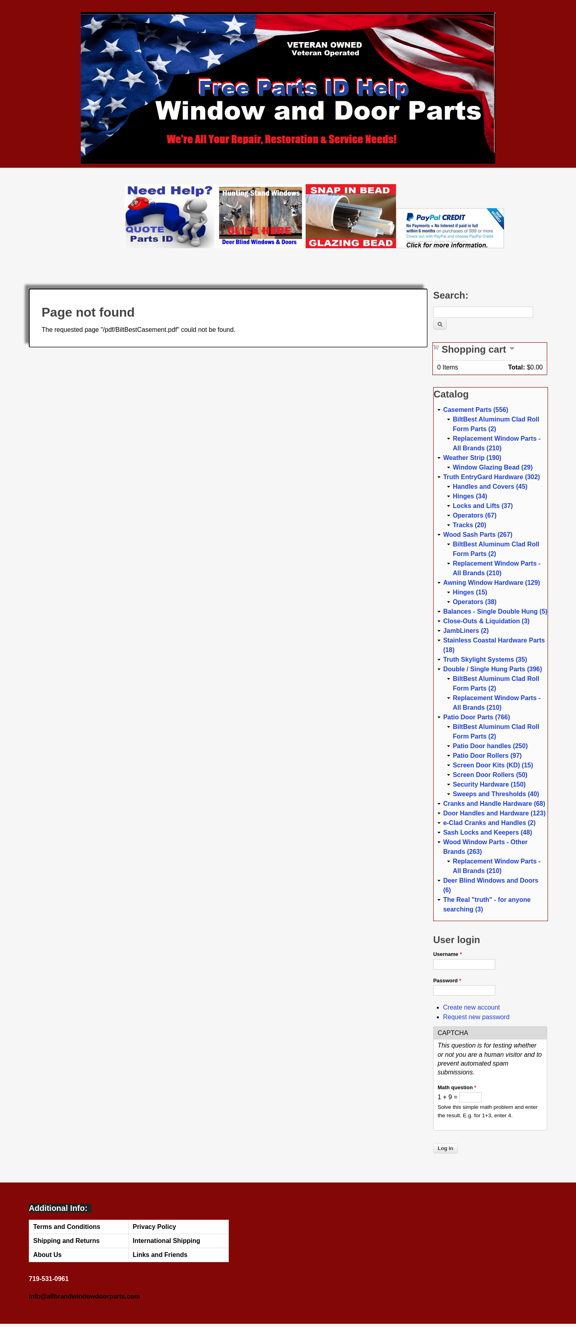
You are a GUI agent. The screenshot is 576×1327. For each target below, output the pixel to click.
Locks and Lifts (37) (483, 505)
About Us (47, 1254)
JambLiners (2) (466, 630)
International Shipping (166, 1240)
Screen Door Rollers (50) (490, 774)
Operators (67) (474, 515)
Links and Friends (160, 1254)
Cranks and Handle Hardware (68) (494, 803)
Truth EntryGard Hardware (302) (491, 477)
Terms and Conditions (66, 1226)
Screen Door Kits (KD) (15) (493, 765)
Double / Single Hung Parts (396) (492, 669)
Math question (457, 1087)
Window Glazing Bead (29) (493, 467)
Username (447, 954)
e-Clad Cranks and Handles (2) (489, 822)
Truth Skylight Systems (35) (485, 659)
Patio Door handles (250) (490, 746)
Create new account (471, 1007)
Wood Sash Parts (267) (477, 534)
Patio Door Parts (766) (476, 717)
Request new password (476, 1017)
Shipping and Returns (66, 1240)
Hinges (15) (470, 592)
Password (447, 981)
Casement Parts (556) (475, 409)
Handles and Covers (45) (490, 486)
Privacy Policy (154, 1226)
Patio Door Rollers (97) (487, 755)
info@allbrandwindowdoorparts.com (84, 1296)
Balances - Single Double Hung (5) (495, 611)
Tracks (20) (469, 525)
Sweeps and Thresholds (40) (496, 794)
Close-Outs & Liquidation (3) (486, 621)
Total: (516, 367)
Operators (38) (474, 601)
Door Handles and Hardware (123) (494, 813)
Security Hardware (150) (489, 784)
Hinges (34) (470, 496)
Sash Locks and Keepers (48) (487, 832)
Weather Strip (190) (472, 457)
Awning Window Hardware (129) (491, 582)
